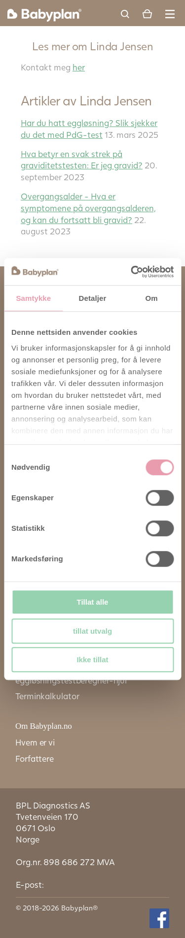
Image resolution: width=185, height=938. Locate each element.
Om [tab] (152, 298)
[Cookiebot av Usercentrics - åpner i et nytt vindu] (132, 271)
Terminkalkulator (47, 696)
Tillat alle (93, 602)
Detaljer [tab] (93, 298)
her (79, 67)
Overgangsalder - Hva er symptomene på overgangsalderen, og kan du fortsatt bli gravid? (88, 208)
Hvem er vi (35, 742)
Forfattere (34, 758)
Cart (147, 13)
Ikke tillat (92, 659)
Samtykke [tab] (33, 298)
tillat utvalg (92, 631)
